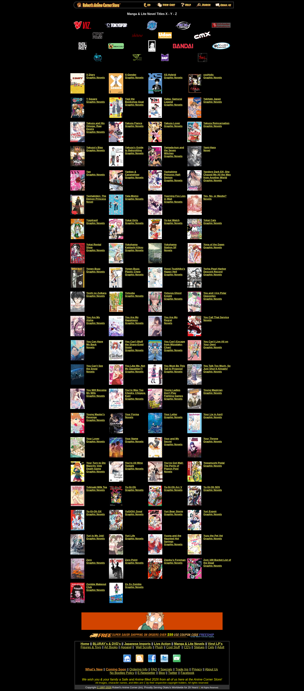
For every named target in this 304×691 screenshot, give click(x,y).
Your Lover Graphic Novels (95, 440)
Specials (166, 669)
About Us (211, 669)
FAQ (154, 669)
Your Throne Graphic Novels (212, 440)
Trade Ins (181, 669)
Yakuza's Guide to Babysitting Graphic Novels (134, 150)
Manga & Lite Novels (189, 643)
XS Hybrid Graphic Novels (173, 76)
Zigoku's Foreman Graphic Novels (175, 561)
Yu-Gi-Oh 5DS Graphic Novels (212, 488)
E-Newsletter (146, 673)
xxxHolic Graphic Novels (212, 76)
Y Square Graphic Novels (95, 100)
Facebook (187, 673)
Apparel (126, 647)
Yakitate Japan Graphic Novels (212, 100)
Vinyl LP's (215, 643)
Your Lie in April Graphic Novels (213, 416)
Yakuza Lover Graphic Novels (173, 125)
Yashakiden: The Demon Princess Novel (96, 198)
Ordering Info (139, 669)
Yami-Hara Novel (209, 149)
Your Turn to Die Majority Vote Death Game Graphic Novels (96, 467)
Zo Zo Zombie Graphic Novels (134, 586)
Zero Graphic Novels (95, 561)
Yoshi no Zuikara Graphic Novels (96, 294)
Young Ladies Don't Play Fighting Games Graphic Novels (173, 394)
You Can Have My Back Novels (94, 344)
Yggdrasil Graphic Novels (95, 222)
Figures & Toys (91, 647)
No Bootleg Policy (122, 673)
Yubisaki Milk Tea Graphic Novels (96, 488)
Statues (199, 647)
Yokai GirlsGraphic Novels (134, 222)
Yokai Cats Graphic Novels (212, 222)
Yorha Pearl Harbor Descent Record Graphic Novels (214, 271)
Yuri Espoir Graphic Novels (212, 513)
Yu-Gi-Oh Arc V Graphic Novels (173, 488)
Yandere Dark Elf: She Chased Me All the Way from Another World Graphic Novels (217, 176)
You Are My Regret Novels (171, 320)
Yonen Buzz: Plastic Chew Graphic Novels (134, 271)
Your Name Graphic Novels (134, 440)
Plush (159, 647)
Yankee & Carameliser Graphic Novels (134, 174)
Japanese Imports (137, 643)
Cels (211, 647)
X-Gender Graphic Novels (134, 76)
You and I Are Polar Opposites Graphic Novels (214, 296)
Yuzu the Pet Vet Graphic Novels (213, 537)
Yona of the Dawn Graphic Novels (213, 246)
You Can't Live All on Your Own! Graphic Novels (215, 344)
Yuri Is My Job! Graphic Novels (95, 537)
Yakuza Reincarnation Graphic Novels (216, 125)
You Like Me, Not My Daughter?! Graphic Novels (135, 368)
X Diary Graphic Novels (95, 76)
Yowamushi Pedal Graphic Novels (214, 464)
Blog (162, 673)
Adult (220, 647)
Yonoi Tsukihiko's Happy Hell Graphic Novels (174, 271)
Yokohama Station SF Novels (170, 247)
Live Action (162, 643)
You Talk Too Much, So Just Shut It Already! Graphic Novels (217, 368)
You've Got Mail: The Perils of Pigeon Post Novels (173, 467)
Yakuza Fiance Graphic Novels (134, 125)
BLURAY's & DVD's (107, 643)
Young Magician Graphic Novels (213, 391)
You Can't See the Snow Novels (94, 368)
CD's (187, 647)
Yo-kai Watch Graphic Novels (173, 222)
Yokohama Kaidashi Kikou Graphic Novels (134, 247)
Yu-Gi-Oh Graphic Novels (134, 488)
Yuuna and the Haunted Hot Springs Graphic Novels (173, 540)
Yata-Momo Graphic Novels (134, 197)
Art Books (111, 647)
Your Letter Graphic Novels (173, 416)
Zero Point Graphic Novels (134, 561)
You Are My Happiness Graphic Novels (134, 320)
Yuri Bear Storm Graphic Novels (173, 513)
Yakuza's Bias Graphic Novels (95, 149)
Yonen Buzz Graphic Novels (95, 270)
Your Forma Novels (132, 416)
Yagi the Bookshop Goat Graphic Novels (134, 101)
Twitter (172, 673)
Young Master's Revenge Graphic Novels (95, 417)
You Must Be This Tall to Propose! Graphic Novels (174, 368)
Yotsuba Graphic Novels (134, 294)
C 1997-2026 (104, 687)
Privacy (197, 669)
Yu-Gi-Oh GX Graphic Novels (95, 513)
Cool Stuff (173, 647)
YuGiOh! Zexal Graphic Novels (134, 513)
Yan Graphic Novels (95, 173)
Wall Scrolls (144, 647)
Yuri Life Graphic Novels (134, 537)
